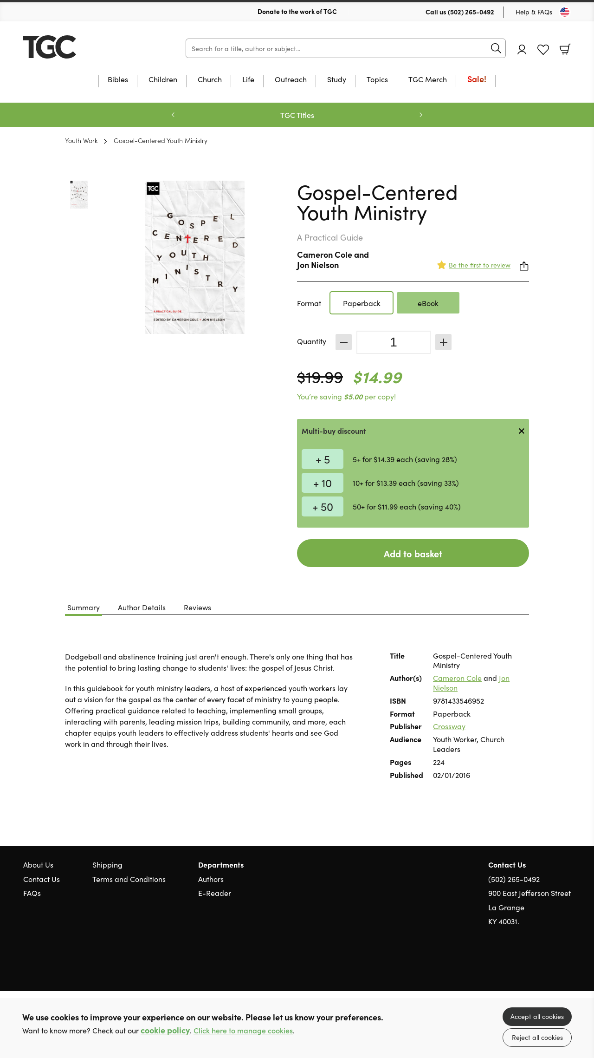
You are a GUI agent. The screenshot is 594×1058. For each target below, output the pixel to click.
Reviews (197, 607)
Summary (83, 607)
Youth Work (81, 140)
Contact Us (41, 879)
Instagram (566, 965)
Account (522, 49)
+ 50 (322, 506)
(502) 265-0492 (471, 11)
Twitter (532, 965)
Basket (565, 49)
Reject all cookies (537, 1037)
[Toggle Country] (565, 12)
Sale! (476, 80)
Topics (377, 79)
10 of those (81, 47)
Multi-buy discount (334, 430)
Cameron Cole (324, 254)
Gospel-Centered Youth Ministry (160, 140)
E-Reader (214, 893)
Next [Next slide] (421, 114)
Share (524, 266)
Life (248, 79)
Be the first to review (479, 264)
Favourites (543, 50)
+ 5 (323, 458)
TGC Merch (427, 79)
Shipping (107, 864)
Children (162, 79)
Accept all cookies (537, 1016)
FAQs (32, 893)
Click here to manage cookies (243, 1030)
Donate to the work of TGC (297, 11)
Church (210, 79)
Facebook (550, 965)
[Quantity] (393, 342)
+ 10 (322, 482)
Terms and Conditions (129, 879)
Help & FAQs (534, 11)
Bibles (118, 79)
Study (336, 79)
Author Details (142, 607)
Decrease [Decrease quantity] (344, 342)
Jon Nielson (318, 264)
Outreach (291, 79)
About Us (38, 864)
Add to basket (413, 553)
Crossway (449, 726)
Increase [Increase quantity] (443, 342)
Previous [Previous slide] (173, 114)
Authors (211, 879)
